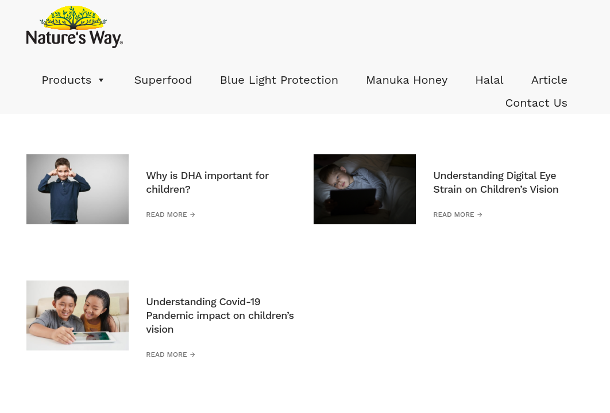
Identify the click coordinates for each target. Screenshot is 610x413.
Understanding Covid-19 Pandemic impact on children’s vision (220, 315)
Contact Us (536, 103)
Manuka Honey (406, 80)
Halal (489, 80)
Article (549, 80)
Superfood (163, 80)
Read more (166, 215)
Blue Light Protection (279, 80)
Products (66, 80)
